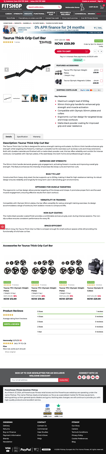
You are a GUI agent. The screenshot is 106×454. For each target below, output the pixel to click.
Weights (17, 24)
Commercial (42, 429)
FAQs (39, 439)
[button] (6, 70)
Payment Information (12, 435)
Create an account (89, 1)
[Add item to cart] (72, 52)
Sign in (100, 1)
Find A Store (42, 435)
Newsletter (7, 442)
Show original (9, 353)
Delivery (6, 426)
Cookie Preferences (80, 439)
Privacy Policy (77, 435)
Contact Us (42, 426)
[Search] (43, 7)
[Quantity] (98, 52)
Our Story (76, 426)
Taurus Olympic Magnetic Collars (77, 81)
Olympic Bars (38, 24)
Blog (74, 442)
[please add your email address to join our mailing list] (34, 380)
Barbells (27, 24)
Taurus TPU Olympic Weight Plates (75, 72)
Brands (6, 439)
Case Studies (42, 432)
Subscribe (64, 380)
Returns (6, 429)
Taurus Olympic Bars (54, 24)
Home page (7, 24)
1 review (17, 43)
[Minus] (95, 52)
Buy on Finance (9, 432)
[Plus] (101, 52)
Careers (75, 429)
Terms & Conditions (80, 432)
